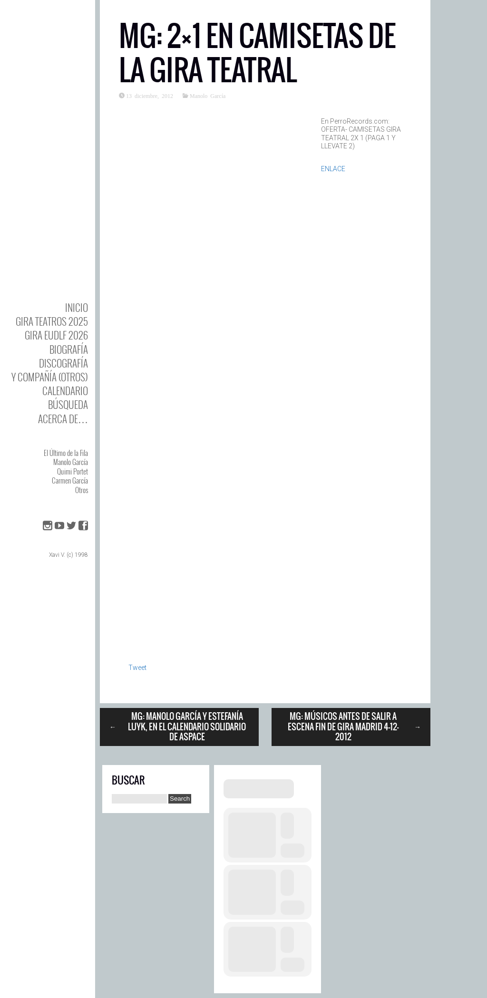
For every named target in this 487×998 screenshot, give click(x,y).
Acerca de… (63, 418)
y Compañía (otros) (49, 376)
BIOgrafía (68, 349)
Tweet (137, 667)
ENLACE (333, 169)
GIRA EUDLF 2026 (56, 335)
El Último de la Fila (66, 452)
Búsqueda (68, 404)
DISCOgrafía (63, 363)
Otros (81, 489)
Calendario (65, 390)
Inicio (76, 307)
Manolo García (70, 461)
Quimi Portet (72, 471)
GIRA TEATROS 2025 (52, 321)
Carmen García (70, 480)
